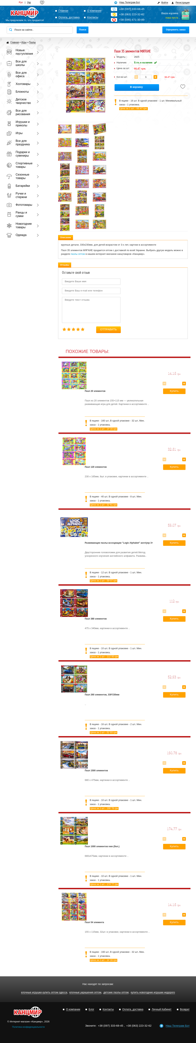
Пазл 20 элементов (95, 391)
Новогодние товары (19, 225)
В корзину (136, 87)
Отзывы (64, 265)
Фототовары (19, 204)
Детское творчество (18, 101)
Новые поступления (19, 52)
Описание (65, 237)
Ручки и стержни (16, 195)
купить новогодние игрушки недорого (153, 992)
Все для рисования (18, 112)
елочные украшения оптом (85, 992)
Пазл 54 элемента (94, 922)
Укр (29, 2)
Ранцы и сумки (16, 214)
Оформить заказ (176, 29)
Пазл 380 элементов (96, 618)
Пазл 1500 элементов (96, 770)
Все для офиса (16, 74)
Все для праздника (18, 142)
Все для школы (16, 63)
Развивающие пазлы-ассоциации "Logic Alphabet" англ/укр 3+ (119, 543)
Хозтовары (18, 84)
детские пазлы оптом (116, 992)
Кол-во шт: (122, 77)
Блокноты (17, 91)
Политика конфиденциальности (28, 1027)
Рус (21, 2)
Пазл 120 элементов (96, 467)
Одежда (16, 235)
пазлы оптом (78, 254)
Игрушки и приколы (18, 123)
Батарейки (18, 186)
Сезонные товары (17, 176)
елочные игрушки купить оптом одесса (44, 992)
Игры (14, 133)
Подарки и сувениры (18, 153)
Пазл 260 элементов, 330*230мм (102, 694)
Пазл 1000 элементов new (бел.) (102, 846)
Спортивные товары (19, 165)
